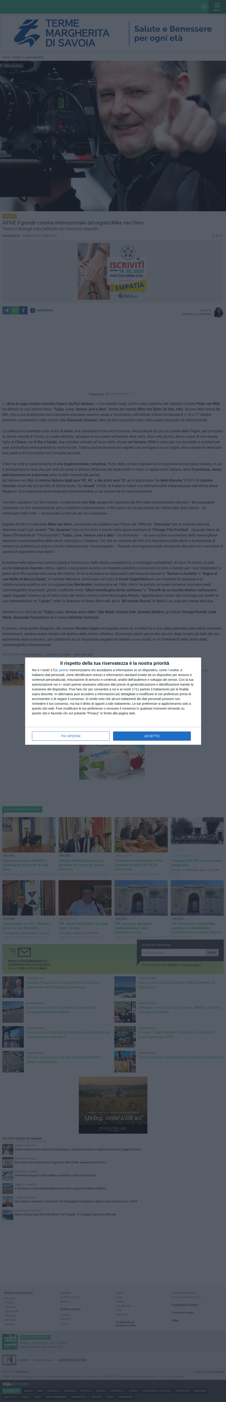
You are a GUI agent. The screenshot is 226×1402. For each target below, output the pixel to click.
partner (63, 670)
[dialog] (113, 701)
